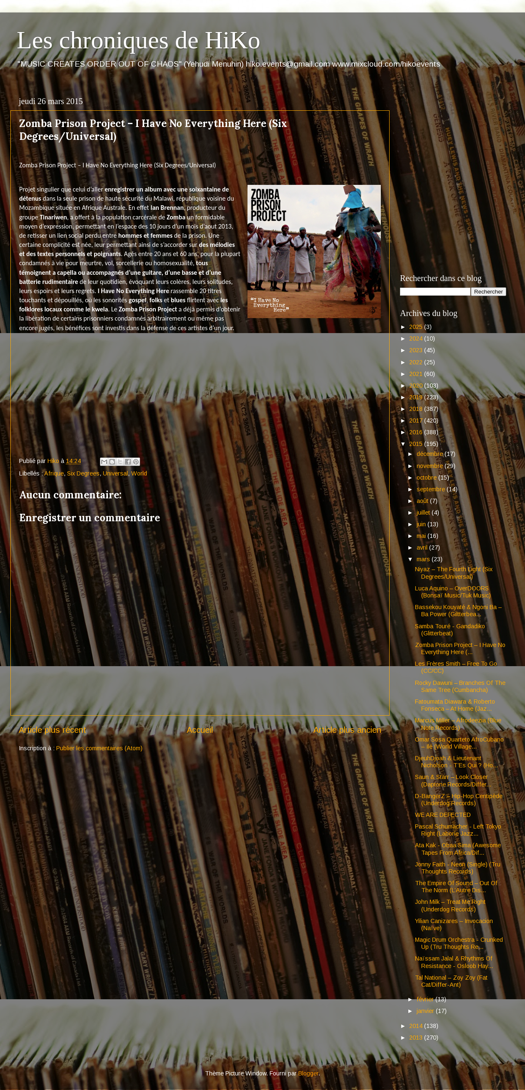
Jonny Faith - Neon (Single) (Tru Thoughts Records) (457, 868)
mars (424, 559)
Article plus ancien (347, 729)
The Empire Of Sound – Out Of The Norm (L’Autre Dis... (456, 886)
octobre (427, 477)
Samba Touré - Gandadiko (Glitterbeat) (450, 630)
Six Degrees (83, 473)
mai (422, 536)
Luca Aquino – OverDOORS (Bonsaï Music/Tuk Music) (453, 592)
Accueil (200, 729)
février (426, 999)
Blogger (308, 1073)
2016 (416, 432)
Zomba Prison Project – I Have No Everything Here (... (460, 648)
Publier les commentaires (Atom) (99, 748)
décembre (431, 453)
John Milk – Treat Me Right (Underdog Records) (450, 905)
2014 (416, 1026)
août (423, 501)
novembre (431, 466)
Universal (115, 473)
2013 (416, 1037)
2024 (416, 338)
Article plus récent (52, 729)
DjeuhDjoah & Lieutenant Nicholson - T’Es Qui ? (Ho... (456, 762)
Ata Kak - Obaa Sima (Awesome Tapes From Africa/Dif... (458, 849)
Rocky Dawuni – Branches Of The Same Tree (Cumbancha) (460, 686)
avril (423, 547)
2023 (416, 350)
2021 (416, 374)
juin (422, 524)
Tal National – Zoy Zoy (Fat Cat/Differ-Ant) (451, 981)
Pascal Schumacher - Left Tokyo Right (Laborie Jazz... (458, 830)
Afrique (54, 473)
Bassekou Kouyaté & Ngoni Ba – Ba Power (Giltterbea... (458, 610)
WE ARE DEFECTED (443, 814)
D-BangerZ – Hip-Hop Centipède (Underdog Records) (458, 799)
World (139, 473)
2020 (416, 385)
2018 (416, 409)
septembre (432, 489)
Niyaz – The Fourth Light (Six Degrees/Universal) (453, 573)
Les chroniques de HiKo (138, 40)
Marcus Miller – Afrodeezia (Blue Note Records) (458, 724)
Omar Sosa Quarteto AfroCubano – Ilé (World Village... (459, 743)
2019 (416, 397)
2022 (416, 362)
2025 (416, 327)
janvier (426, 1011)
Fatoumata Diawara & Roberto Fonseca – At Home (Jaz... (455, 705)
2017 (416, 420)
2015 (416, 443)
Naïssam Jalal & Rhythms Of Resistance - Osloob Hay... (454, 962)
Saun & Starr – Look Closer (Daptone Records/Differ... (453, 780)
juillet (424, 512)
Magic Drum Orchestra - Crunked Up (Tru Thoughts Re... (459, 943)
